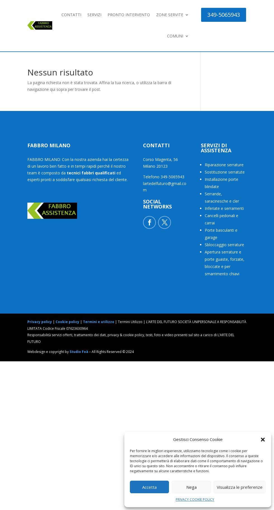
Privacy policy (39, 321)
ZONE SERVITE (169, 14)
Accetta (149, 487)
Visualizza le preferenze (240, 487)
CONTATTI (71, 14)
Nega (191, 487)
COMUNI (175, 36)
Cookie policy (67, 321)
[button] (263, 439)
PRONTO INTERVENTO (129, 14)
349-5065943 (223, 14)
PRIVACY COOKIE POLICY (195, 499)
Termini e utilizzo (98, 321)
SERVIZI (94, 14)
